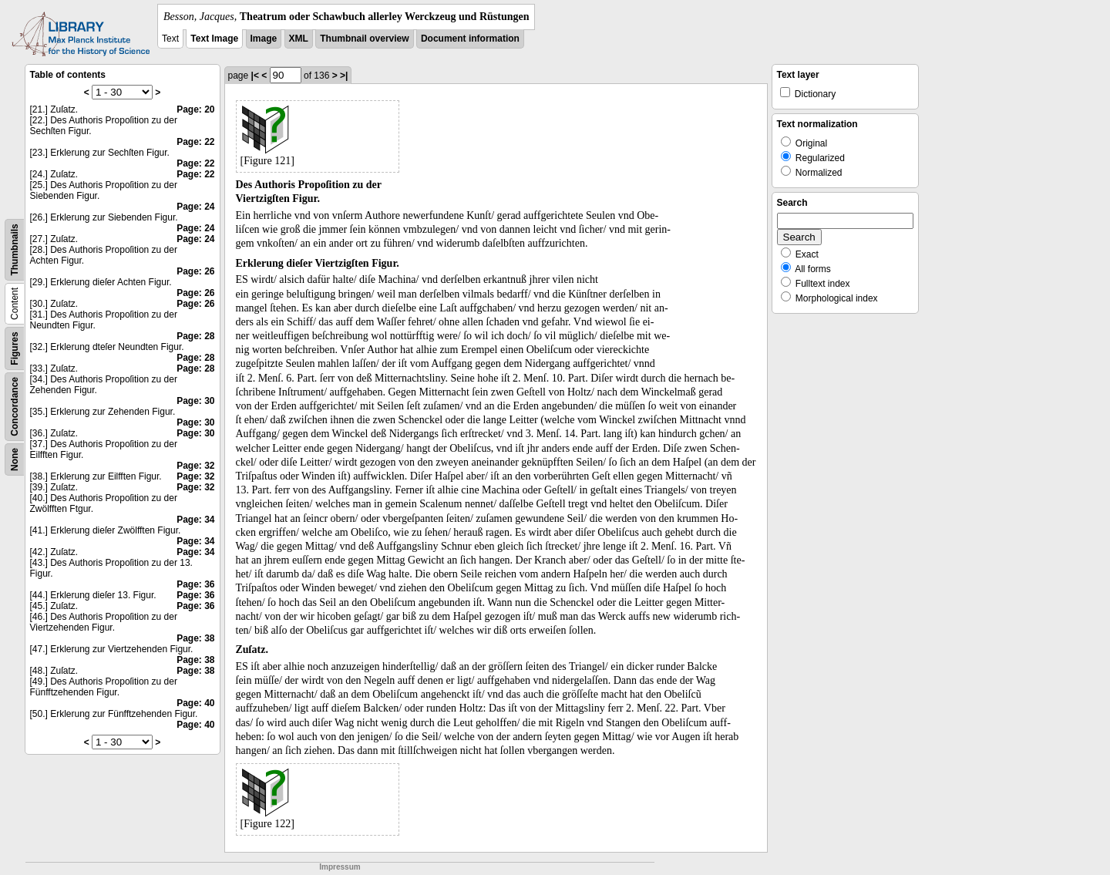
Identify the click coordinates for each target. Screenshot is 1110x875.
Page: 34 (195, 519)
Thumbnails (14, 249)
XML (298, 38)
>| (344, 75)
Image (264, 38)
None (14, 459)
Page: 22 (195, 141)
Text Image (214, 38)
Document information (470, 38)
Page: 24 (195, 206)
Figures (14, 348)
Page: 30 (195, 400)
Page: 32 (195, 465)
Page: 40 (195, 703)
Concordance (14, 406)
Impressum (339, 867)
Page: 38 (195, 638)
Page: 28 (195, 336)
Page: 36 (195, 584)
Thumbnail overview (364, 38)
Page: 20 (195, 109)
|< (255, 75)
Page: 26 (195, 271)
